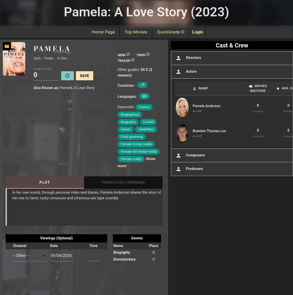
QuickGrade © (171, 31)
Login (197, 31)
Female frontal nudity (136, 144)
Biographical (130, 114)
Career (126, 129)
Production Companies (123, 182)
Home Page (103, 31)
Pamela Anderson (206, 106)
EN (144, 96)
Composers (190, 155)
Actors (186, 72)
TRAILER (126, 61)
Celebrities (146, 129)
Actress (144, 107)
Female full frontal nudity (139, 151)
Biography (128, 122)
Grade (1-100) (43, 69)
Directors (188, 58)
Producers (189, 169)
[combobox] (30, 255)
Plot (44, 182)
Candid (148, 122)
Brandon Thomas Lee (209, 131)
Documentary (124, 259)
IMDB (124, 55)
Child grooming (132, 137)
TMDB (143, 55)
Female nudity (131, 159)
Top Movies (136, 31)
